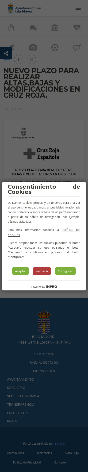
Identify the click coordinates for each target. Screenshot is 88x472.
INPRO (51, 286)
